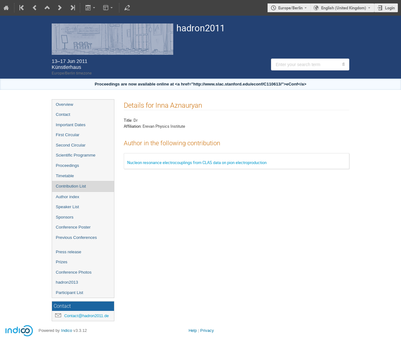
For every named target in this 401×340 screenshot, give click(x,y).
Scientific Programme (76, 155)
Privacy (207, 330)
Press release (68, 252)
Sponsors (64, 217)
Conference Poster (73, 227)
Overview (64, 104)
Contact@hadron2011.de (86, 315)
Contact (63, 114)
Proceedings (67, 165)
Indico (66, 330)
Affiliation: (133, 126)
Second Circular (71, 145)
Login (390, 8)
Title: (128, 120)
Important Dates (71, 124)
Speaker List (67, 206)
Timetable (65, 175)
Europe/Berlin (290, 8)
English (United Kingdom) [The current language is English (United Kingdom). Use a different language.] (343, 8)
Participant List (69, 292)
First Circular (68, 134)
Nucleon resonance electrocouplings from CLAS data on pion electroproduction (197, 162)
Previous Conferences (76, 237)
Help (193, 330)
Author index (67, 196)
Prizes (61, 262)
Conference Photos (73, 272)
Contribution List (71, 186)
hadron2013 (67, 282)
